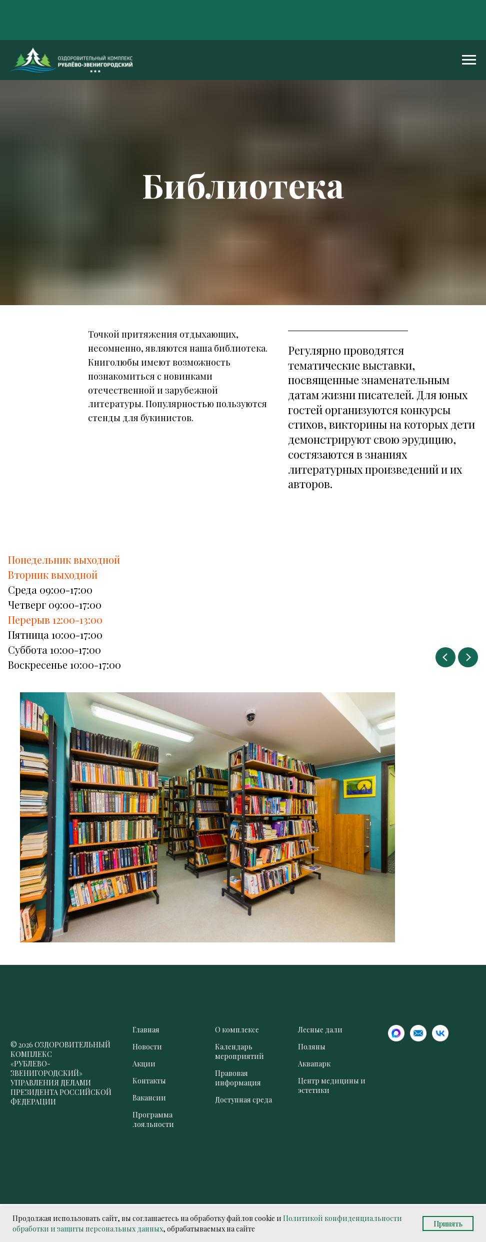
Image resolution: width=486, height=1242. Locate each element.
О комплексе (237, 1029)
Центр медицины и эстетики (332, 1085)
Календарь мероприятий (239, 1051)
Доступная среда (243, 1099)
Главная (146, 1029)
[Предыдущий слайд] (446, 657)
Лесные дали (320, 1029)
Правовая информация (238, 1077)
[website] (396, 1038)
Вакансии (149, 1097)
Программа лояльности (153, 1119)
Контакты (149, 1080)
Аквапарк (314, 1063)
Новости (147, 1046)
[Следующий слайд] (468, 657)
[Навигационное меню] (469, 60)
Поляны (312, 1046)
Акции (144, 1063)
